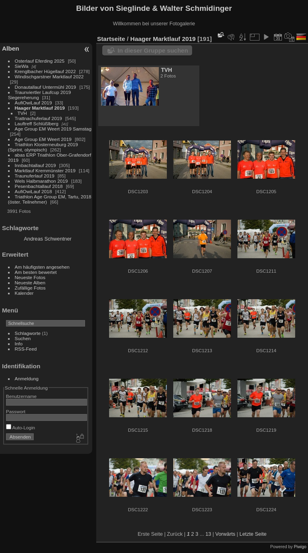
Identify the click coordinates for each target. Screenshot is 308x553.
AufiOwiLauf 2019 (33, 102)
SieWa (21, 66)
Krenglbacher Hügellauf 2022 (45, 71)
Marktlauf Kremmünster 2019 (45, 170)
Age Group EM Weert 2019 (43, 139)
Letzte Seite (253, 534)
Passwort (15, 411)
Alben (10, 48)
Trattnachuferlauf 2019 (38, 118)
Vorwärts (225, 534)
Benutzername (21, 396)
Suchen (23, 338)
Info (19, 343)
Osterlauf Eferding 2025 (40, 60)
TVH (22, 113)
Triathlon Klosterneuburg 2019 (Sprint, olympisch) (43, 147)
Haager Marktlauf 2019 (40, 107)
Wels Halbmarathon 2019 (41, 181)
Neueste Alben (30, 282)
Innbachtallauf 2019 (35, 165)
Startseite (111, 38)
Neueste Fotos (30, 277)
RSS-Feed (26, 348)
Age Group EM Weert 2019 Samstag (53, 128)
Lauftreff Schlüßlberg (37, 123)
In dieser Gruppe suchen (153, 50)
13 (208, 534)
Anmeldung (27, 378)
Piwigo (300, 546)
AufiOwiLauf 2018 (33, 191)
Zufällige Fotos (30, 287)
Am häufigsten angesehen (42, 266)
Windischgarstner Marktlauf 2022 (49, 76)
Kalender (24, 293)
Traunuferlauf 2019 (35, 175)
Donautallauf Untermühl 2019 (45, 87)
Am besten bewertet (36, 272)
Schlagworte (28, 333)
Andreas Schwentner (48, 239)
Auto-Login (20, 427)
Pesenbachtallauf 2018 (39, 186)
